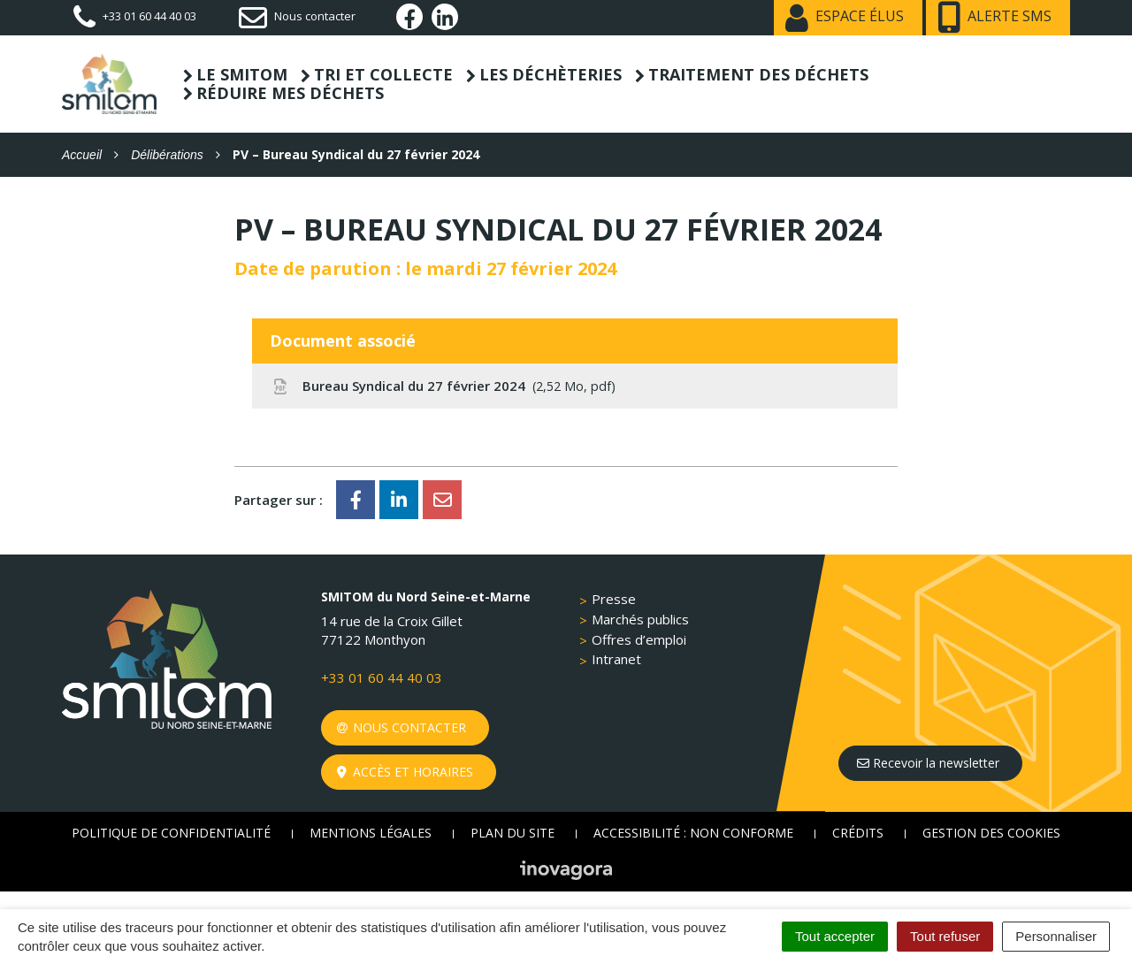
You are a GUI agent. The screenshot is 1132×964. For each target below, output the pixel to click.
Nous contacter (402, 727)
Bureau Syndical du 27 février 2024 (443, 385)
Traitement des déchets (758, 74)
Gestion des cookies (991, 832)
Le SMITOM (241, 74)
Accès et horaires (405, 771)
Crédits (857, 832)
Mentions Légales (371, 832)
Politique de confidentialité (171, 832)
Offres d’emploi (639, 639)
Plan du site (512, 832)
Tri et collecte (383, 74)
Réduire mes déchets (290, 93)
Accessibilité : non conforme (693, 832)
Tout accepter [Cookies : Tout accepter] (835, 936)
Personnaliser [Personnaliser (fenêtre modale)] (1056, 936)
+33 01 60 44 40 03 (381, 677)
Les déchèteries (550, 74)
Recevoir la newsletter (928, 762)
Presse (614, 599)
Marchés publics (640, 619)
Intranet (616, 659)
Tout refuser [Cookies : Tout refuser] (945, 936)
